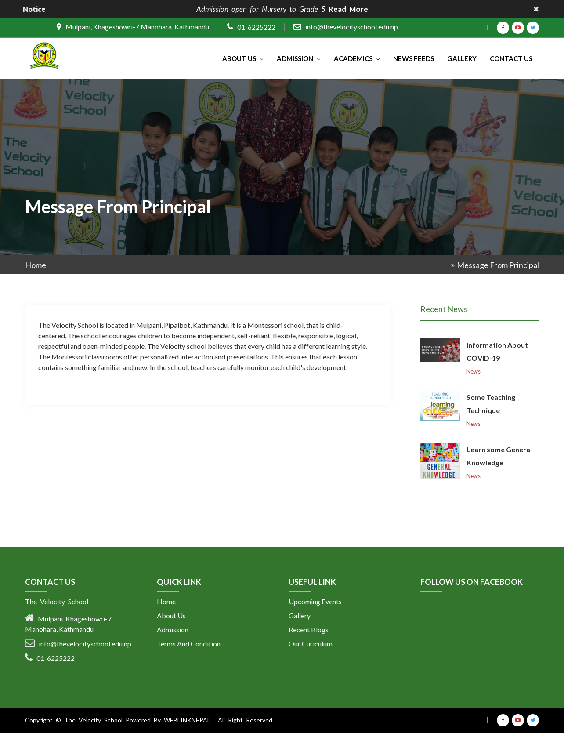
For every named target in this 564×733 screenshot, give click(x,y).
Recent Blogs (309, 629)
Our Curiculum (311, 643)
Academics (357, 58)
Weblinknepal (187, 720)
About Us (243, 58)
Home (35, 265)
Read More (348, 9)
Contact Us (511, 58)
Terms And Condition (189, 643)
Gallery (462, 58)
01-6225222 (256, 27)
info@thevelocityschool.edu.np (351, 26)
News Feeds (413, 58)
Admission (299, 58)
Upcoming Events (315, 601)
